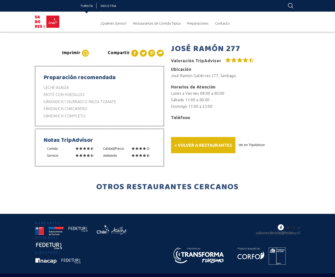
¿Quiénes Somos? (113, 23)
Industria (108, 5)
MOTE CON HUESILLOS (64, 94)
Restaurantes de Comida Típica (157, 23)
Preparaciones (198, 23)
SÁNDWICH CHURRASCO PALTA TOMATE (80, 102)
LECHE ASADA (56, 87)
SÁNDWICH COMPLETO (65, 116)
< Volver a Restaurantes (203, 145)
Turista (86, 5)
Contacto (222, 23)
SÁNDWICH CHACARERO (65, 109)
